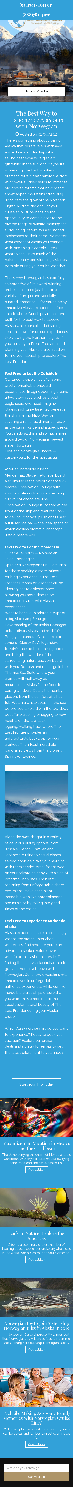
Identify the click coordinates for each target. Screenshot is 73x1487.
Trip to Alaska (36, 91)
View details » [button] (36, 1169)
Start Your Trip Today (36, 1084)
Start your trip (36, 1476)
